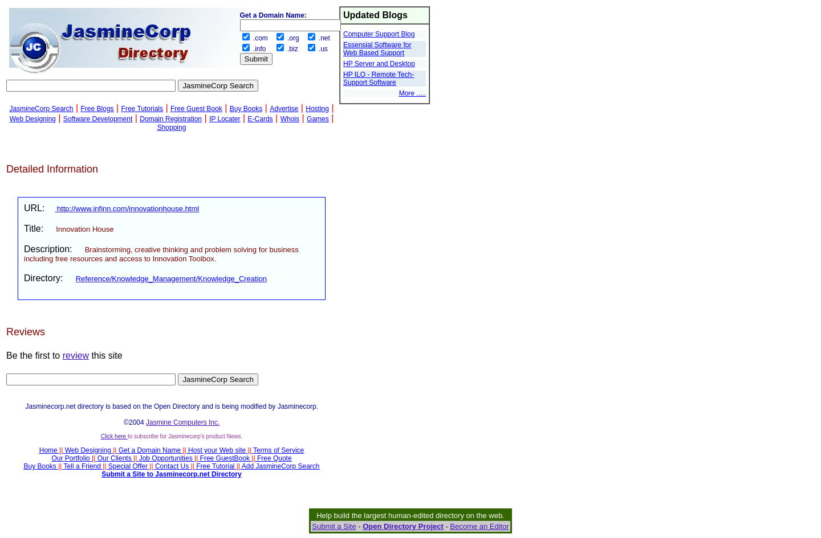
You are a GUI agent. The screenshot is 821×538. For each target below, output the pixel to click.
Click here (114, 436)
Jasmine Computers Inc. (183, 422)
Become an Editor (479, 526)
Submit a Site (334, 526)
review (76, 355)
